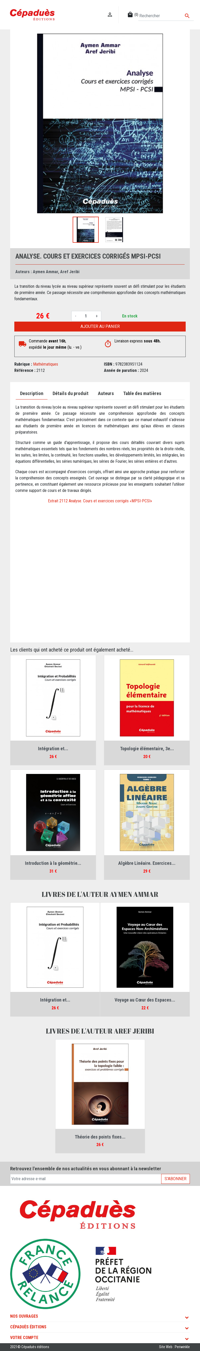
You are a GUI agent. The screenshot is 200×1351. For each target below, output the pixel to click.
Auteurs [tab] (106, 393)
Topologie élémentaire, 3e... (147, 748)
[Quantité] (85, 316)
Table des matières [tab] (142, 393)
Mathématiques (45, 364)
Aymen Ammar (45, 271)
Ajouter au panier (100, 326)
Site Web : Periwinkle (174, 1347)
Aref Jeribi (69, 271)
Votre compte (24, 1337)
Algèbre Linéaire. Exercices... (147, 863)
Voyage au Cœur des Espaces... (145, 1000)
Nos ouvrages (24, 1316)
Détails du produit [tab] (71, 393)
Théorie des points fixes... (100, 1137)
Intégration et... (53, 748)
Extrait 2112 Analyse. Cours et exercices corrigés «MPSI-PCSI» (100, 500)
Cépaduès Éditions (28, 1326)
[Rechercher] (166, 16)
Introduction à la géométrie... (53, 863)
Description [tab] (31, 393)
